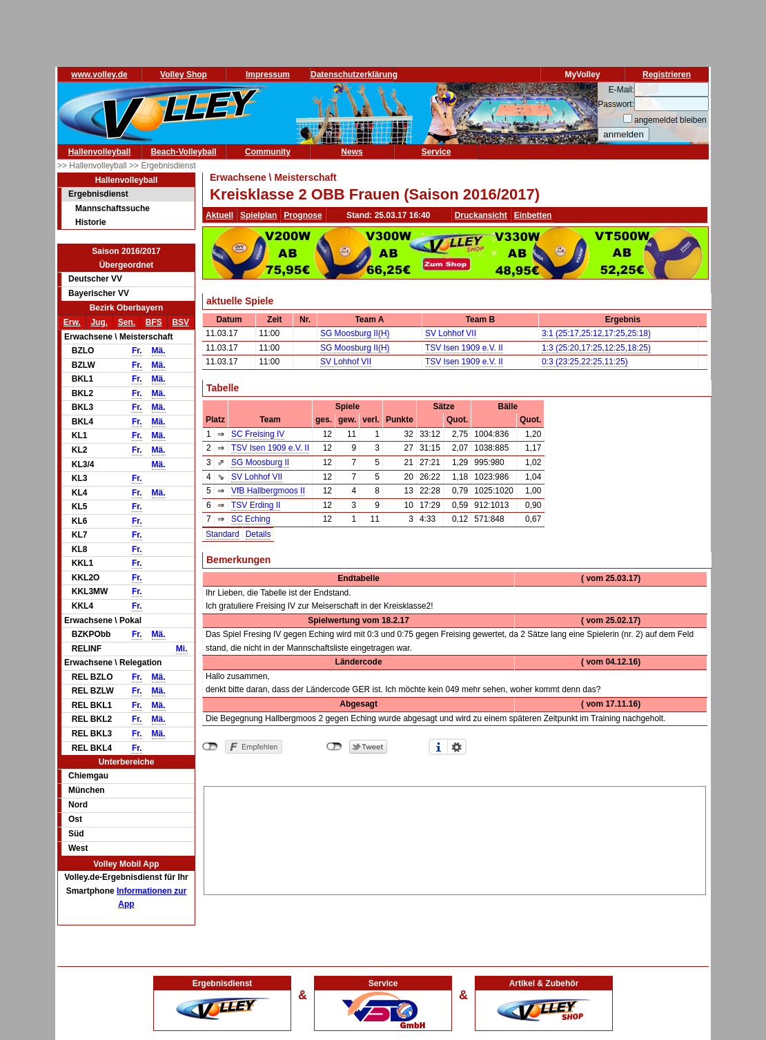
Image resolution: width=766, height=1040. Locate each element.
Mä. (159, 350)
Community (268, 152)
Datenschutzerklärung (354, 74)
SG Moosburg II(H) (355, 333)
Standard (222, 534)
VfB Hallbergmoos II (268, 491)
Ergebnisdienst (98, 194)
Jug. (99, 322)
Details (258, 534)
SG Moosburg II (260, 462)
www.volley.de (99, 74)
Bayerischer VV (98, 293)
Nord (78, 805)
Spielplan (258, 215)
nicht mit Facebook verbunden (210, 747)
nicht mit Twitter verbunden (334, 747)
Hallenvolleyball (99, 152)
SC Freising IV (257, 434)
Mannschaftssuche (112, 208)
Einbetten (533, 215)
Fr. (137, 350)
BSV (180, 322)
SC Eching (251, 519)
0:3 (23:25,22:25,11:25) (585, 361)
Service (436, 152)
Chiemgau (88, 776)
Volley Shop (183, 74)
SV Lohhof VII (450, 333)
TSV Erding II (255, 505)
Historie (90, 222)
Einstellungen (457, 746)
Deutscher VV (95, 279)
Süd (76, 833)
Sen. (126, 322)
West (78, 848)
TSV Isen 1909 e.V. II (464, 348)
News (351, 152)
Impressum (268, 74)
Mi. (182, 649)
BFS (154, 322)
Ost (75, 819)
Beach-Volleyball (183, 152)
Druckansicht (481, 215)
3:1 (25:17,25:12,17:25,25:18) (596, 333)
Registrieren (666, 74)
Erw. (72, 322)
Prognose (303, 215)
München (86, 790)
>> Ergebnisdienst (162, 165)
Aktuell (219, 215)
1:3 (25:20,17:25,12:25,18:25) (596, 348)
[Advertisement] (455, 838)
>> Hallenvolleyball (93, 165)
